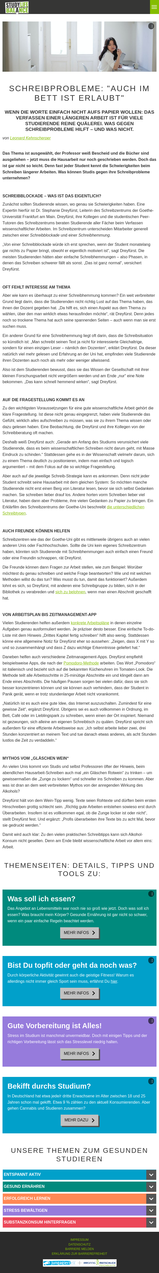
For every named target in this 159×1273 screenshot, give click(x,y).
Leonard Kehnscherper (30, 138)
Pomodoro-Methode (81, 663)
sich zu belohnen (70, 592)
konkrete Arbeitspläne (90, 623)
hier (114, 981)
